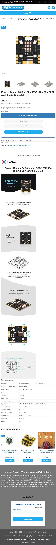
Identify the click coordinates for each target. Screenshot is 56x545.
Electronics (20, 18)
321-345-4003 (31, 542)
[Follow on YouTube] (11, 2)
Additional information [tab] (32, 155)
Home (4, 18)
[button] (49, 7)
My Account (37, 2)
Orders (45, 2)
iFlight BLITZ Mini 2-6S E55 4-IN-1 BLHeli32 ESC (9, 451)
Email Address (17, 509)
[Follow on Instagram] (6, 2)
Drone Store (16, 535)
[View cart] (53, 7)
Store (10, 18)
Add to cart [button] (9, 460)
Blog (42, 2)
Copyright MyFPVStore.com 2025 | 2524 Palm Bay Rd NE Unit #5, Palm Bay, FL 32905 (28, 539)
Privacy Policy (41, 535)
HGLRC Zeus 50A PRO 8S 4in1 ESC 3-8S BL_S (46, 451)
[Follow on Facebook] (3, 2)
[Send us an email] (9, 2)
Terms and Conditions (29, 535)
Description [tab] (20, 155)
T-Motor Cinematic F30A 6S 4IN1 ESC (28, 451)
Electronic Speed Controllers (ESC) (21, 145)
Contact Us (51, 2)
